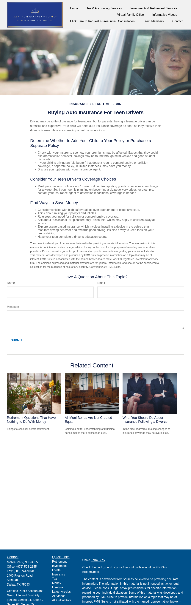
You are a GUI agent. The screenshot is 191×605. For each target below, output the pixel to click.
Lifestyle (57, 587)
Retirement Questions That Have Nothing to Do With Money (31, 420)
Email (101, 282)
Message (13, 306)
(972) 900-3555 (27, 562)
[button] (74, 8)
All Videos (58, 596)
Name (11, 282)
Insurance (58, 574)
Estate (56, 570)
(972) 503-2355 (26, 566)
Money (56, 583)
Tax (54, 578)
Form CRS (98, 560)
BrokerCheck (90, 571)
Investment (59, 565)
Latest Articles (61, 591)
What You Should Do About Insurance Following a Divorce (145, 420)
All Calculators (61, 600)
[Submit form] (16, 340)
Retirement (59, 561)
